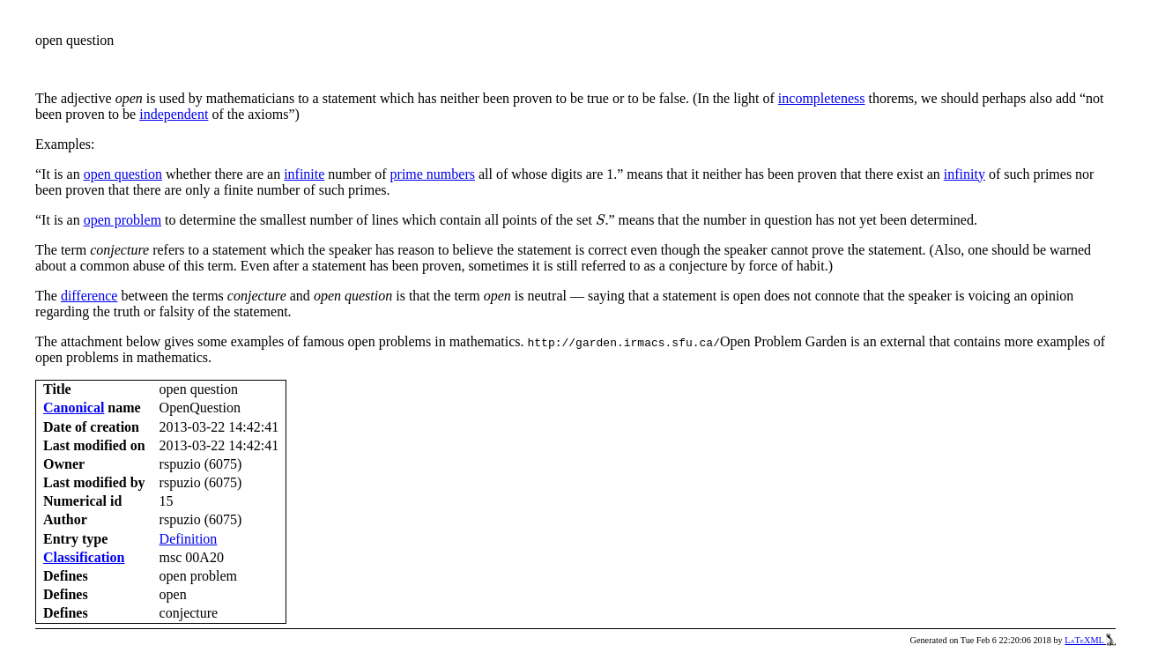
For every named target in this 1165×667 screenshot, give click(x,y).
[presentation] (600, 219)
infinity (964, 174)
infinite (304, 174)
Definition (189, 538)
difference (89, 295)
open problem (122, 219)
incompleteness (821, 98)
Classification (83, 557)
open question (123, 174)
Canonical (73, 407)
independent (173, 114)
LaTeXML (1090, 640)
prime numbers (432, 174)
